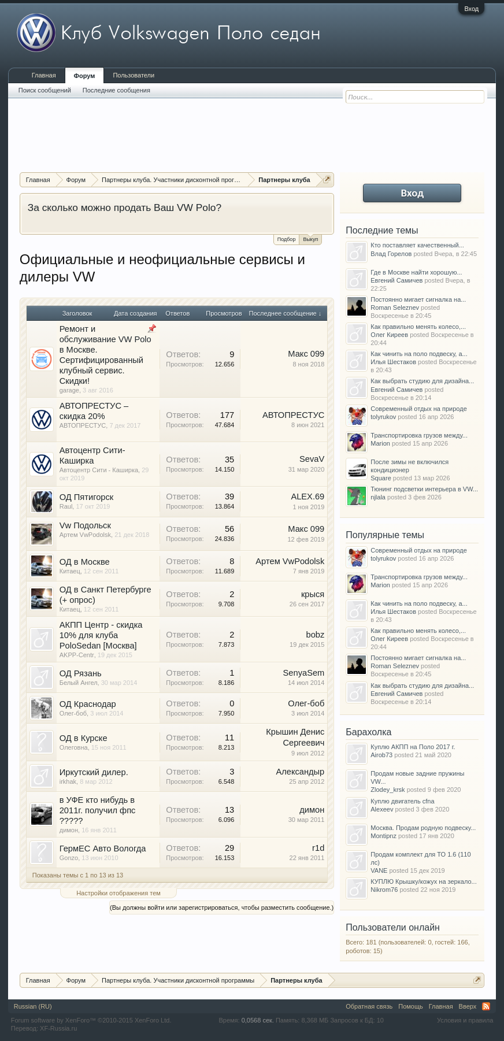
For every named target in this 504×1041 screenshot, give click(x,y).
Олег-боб (73, 713)
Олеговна (74, 747)
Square (380, 478)
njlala (378, 497)
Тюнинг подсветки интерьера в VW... (424, 489)
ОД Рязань (81, 673)
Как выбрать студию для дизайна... (422, 380)
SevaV (311, 459)
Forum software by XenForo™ (91, 1020)
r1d (318, 848)
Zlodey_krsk (387, 789)
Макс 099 (306, 353)
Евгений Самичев (396, 280)
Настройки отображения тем (118, 893)
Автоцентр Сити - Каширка (99, 469)
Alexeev (381, 809)
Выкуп (310, 238)
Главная (44, 75)
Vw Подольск (85, 525)
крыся (312, 594)
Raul (66, 506)
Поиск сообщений (44, 90)
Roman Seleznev (394, 307)
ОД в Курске (84, 738)
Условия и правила (465, 1020)
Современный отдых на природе (418, 408)
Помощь (410, 1006)
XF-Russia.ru (58, 1028)
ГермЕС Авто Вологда (103, 848)
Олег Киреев (389, 334)
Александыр (300, 771)
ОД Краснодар (88, 704)
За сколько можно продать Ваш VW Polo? (124, 207)
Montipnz (383, 835)
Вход (471, 8)
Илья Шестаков (393, 361)
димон (69, 830)
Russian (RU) (33, 1006)
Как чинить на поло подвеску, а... (418, 353)
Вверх (468, 1006)
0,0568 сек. (258, 1020)
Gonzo (69, 857)
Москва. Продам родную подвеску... (423, 827)
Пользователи (133, 75)
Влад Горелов (391, 253)
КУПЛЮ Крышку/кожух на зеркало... (423, 881)
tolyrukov (383, 416)
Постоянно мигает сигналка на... (418, 299)
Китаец (70, 571)
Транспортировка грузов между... (419, 435)
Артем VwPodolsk (85, 534)
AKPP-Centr (77, 654)
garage (69, 390)
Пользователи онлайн (393, 927)
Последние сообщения (116, 90)
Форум (84, 75)
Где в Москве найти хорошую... (416, 272)
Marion (380, 443)
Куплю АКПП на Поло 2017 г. (412, 746)
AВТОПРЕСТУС (83, 425)
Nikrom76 (384, 889)
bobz (315, 634)
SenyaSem (304, 672)
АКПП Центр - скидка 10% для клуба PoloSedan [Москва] (101, 635)
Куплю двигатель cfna (402, 801)
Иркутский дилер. (94, 772)
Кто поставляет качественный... (417, 245)
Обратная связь (369, 1006)
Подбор (286, 239)
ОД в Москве (85, 561)
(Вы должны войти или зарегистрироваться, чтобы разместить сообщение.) (221, 907)
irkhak (68, 781)
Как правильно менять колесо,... (418, 326)
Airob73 (381, 754)
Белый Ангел (79, 682)
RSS (486, 1006)
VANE (378, 870)
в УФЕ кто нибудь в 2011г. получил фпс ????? (98, 810)
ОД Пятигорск (87, 497)
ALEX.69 (307, 496)
